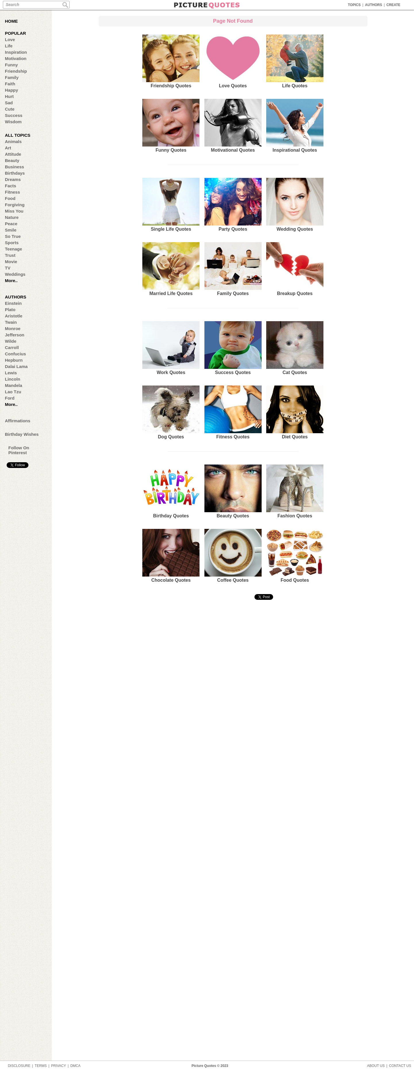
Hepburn (14, 360)
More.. (11, 280)
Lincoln (12, 379)
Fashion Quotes (294, 491)
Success (13, 115)
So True (13, 236)
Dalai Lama (16, 366)
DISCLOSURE (19, 1066)
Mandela (13, 385)
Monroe (12, 328)
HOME (11, 21)
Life (9, 45)
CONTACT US (400, 1066)
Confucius (15, 353)
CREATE (393, 5)
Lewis (11, 372)
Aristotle (13, 315)
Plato (10, 309)
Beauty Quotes (233, 491)
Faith (10, 83)
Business (14, 166)
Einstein (13, 303)
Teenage (13, 248)
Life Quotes (294, 61)
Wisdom (13, 121)
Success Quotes (233, 348)
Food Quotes (294, 556)
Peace (11, 223)
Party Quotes (233, 205)
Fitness (12, 192)
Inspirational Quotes (294, 126)
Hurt (9, 96)
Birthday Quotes (171, 491)
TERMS (41, 1066)
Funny (11, 64)
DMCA (75, 1066)
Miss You (14, 211)
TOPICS (354, 5)
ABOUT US (376, 1066)
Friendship (16, 71)
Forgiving (14, 204)
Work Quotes (171, 348)
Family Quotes (233, 269)
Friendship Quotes (171, 61)
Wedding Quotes (294, 205)
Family (12, 77)
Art (8, 147)
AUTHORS (373, 5)
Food (10, 198)
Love (10, 39)
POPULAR (15, 33)
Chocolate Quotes (171, 556)
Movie (11, 261)
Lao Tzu (13, 391)
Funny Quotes (171, 126)
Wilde (10, 341)
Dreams (13, 179)
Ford (9, 398)
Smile (10, 230)
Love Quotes (233, 61)
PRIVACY (58, 1066)
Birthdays (15, 173)
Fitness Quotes (233, 412)
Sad (9, 102)
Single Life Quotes (171, 205)
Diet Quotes (294, 412)
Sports (12, 242)
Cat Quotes (294, 348)
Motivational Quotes (233, 126)
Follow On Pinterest (18, 450)
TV (7, 267)
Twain (11, 322)
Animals (13, 141)
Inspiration (16, 52)
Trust (10, 255)
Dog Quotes (171, 412)
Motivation (15, 58)
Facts (10, 185)
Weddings (15, 274)
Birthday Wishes (22, 434)
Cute (9, 109)
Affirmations (17, 420)
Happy (11, 90)
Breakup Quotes (294, 269)
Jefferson (14, 334)
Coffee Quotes (233, 556)
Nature (12, 217)
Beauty (12, 160)
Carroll (12, 347)
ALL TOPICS (17, 135)
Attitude (13, 154)
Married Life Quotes (171, 269)
